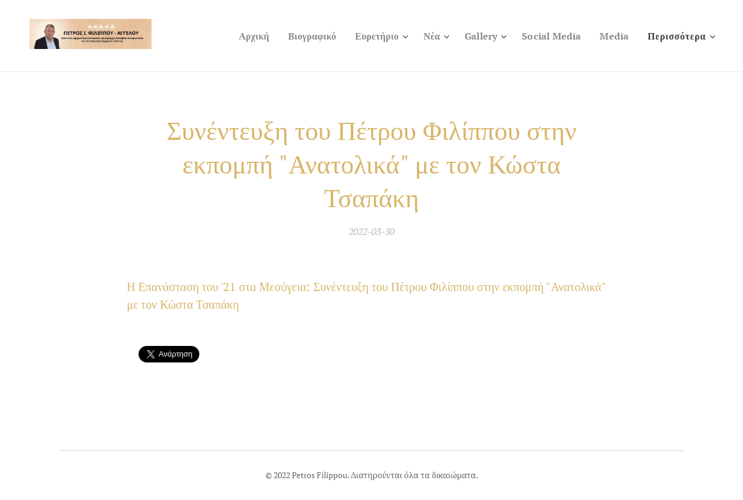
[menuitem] (239, 36)
